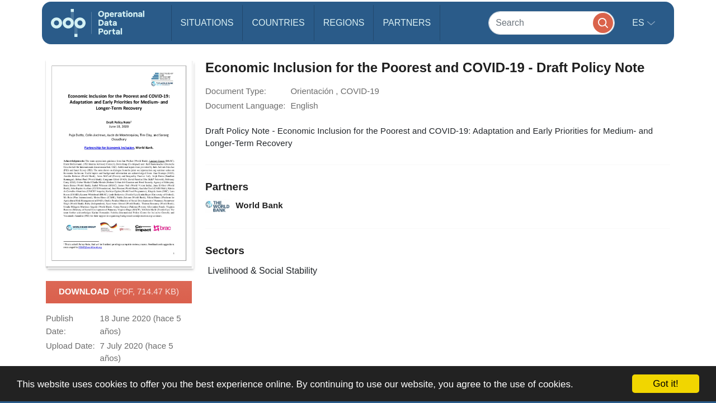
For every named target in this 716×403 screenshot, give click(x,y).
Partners (407, 22)
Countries (278, 22)
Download (119, 292)
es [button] (639, 22)
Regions (344, 22)
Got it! (665, 383)
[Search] (551, 22)
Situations (207, 22)
